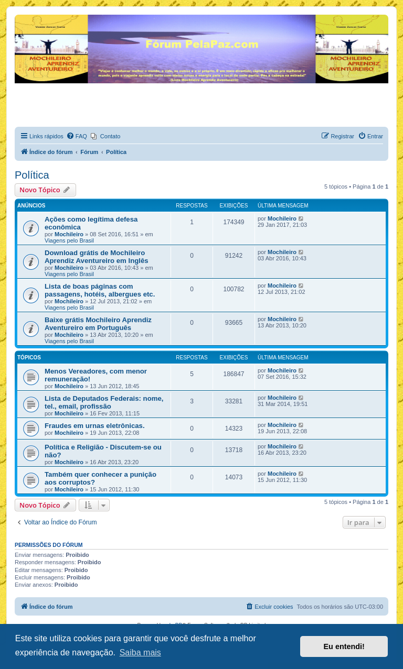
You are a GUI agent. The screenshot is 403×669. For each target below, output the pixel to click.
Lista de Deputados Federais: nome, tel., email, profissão (104, 402)
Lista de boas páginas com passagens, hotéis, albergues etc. (100, 290)
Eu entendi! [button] (344, 646)
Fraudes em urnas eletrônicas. (95, 426)
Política (32, 175)
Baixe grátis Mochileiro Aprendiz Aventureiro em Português (98, 324)
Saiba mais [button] (140, 652)
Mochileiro (69, 234)
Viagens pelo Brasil (69, 240)
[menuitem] (76, 136)
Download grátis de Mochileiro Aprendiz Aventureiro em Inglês (97, 257)
